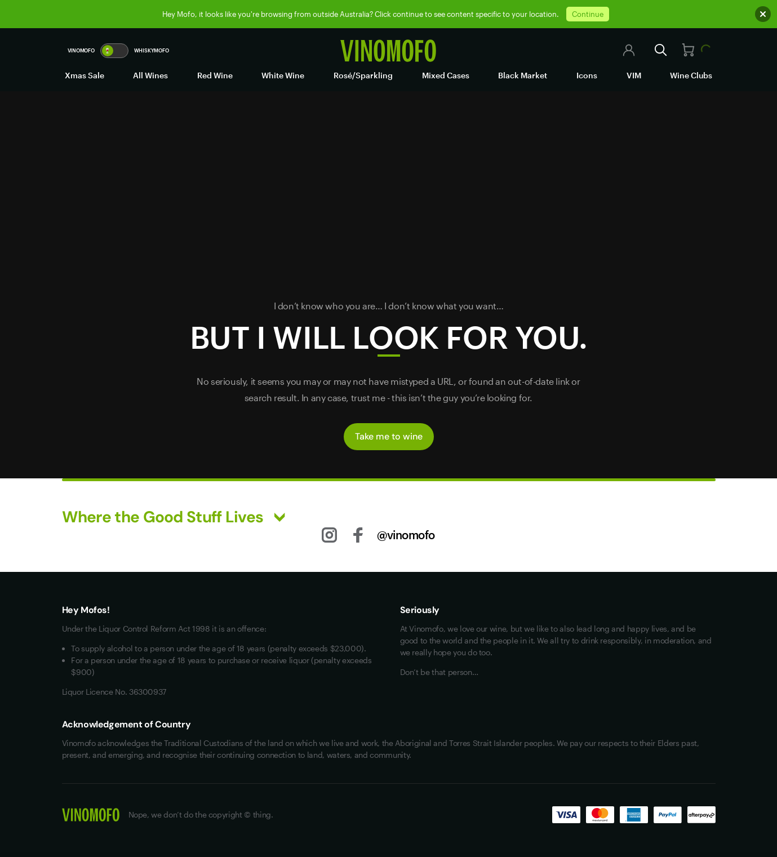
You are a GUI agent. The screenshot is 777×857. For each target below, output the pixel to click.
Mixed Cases (445, 75)
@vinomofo (406, 534)
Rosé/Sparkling (363, 75)
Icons (586, 75)
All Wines (150, 75)
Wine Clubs (691, 75)
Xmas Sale (84, 75)
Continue (587, 14)
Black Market (522, 75)
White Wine (282, 75)
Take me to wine (389, 436)
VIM (634, 75)
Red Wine (215, 75)
